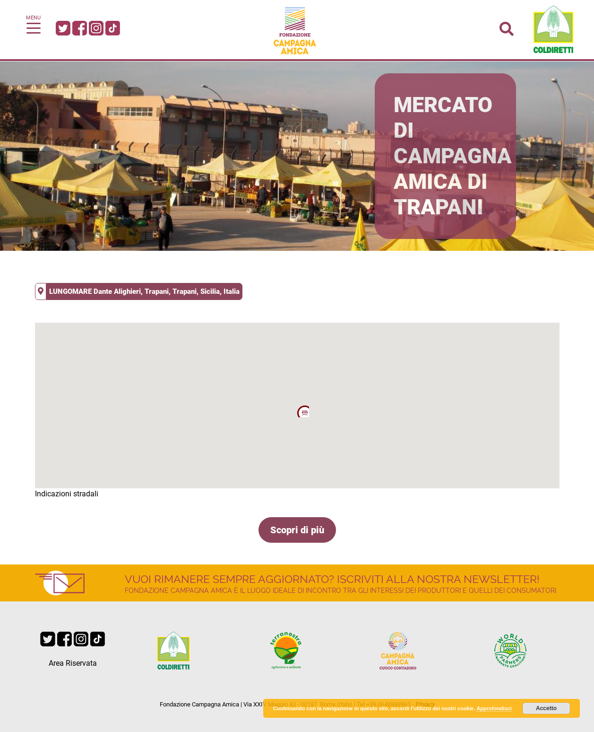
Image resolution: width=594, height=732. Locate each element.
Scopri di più (297, 530)
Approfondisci (494, 708)
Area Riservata (73, 663)
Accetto (546, 708)
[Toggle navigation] (33, 27)
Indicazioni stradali (66, 493)
